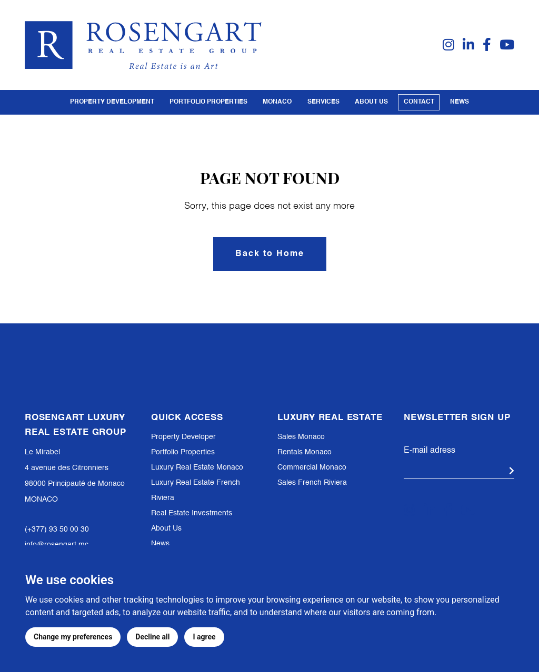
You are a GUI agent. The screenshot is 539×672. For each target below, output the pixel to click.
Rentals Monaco (304, 452)
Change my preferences (73, 637)
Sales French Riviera (312, 482)
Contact (419, 102)
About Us (166, 528)
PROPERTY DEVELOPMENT (112, 102)
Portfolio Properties (183, 452)
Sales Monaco (301, 437)
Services (323, 102)
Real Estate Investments (191, 513)
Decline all (152, 637)
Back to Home (269, 254)
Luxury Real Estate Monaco (197, 467)
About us (371, 102)
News (459, 102)
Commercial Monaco (311, 467)
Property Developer (183, 437)
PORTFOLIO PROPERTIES (208, 102)
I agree (204, 637)
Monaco (277, 102)
